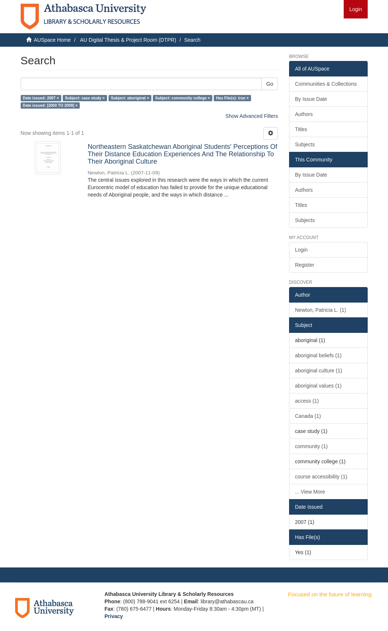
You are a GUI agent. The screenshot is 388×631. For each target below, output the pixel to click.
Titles (301, 129)
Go (269, 84)
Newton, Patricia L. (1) (320, 310)
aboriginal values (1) (318, 386)
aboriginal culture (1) (318, 371)
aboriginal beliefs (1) (318, 355)
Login (301, 250)
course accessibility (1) (321, 477)
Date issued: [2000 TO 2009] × (50, 105)
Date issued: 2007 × (41, 98)
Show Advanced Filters (252, 116)
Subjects (305, 144)
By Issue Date (311, 99)
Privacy (113, 616)
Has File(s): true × (232, 98)
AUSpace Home (52, 40)
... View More (310, 492)
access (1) (307, 401)
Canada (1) (308, 416)
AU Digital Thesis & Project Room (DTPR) (128, 40)
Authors (304, 114)
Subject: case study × (85, 98)
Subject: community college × (182, 98)
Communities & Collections (326, 84)
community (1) (311, 446)
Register (304, 265)
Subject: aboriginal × (130, 98)
